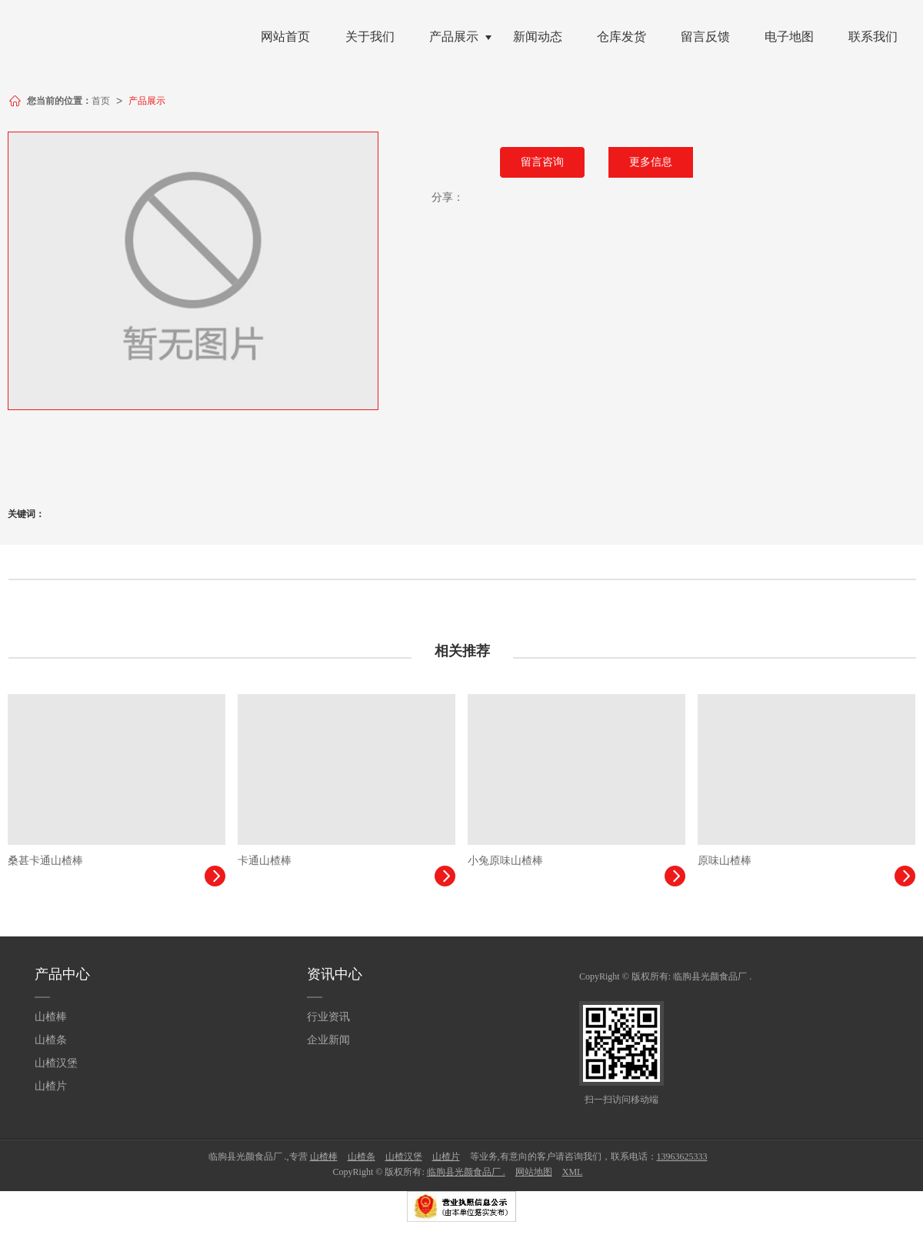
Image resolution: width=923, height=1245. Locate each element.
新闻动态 (537, 36)
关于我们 (370, 36)
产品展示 (453, 36)
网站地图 (533, 1172)
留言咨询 (542, 162)
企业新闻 (328, 1040)
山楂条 (51, 1040)
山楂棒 (51, 1017)
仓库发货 (621, 36)
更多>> (893, 651)
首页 (101, 100)
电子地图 (789, 36)
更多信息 (650, 162)
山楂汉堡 (56, 1063)
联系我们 (873, 36)
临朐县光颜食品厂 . (712, 976)
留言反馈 (705, 36)
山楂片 (51, 1086)
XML (572, 1172)
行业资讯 (328, 1017)
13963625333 (682, 1156)
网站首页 (285, 36)
